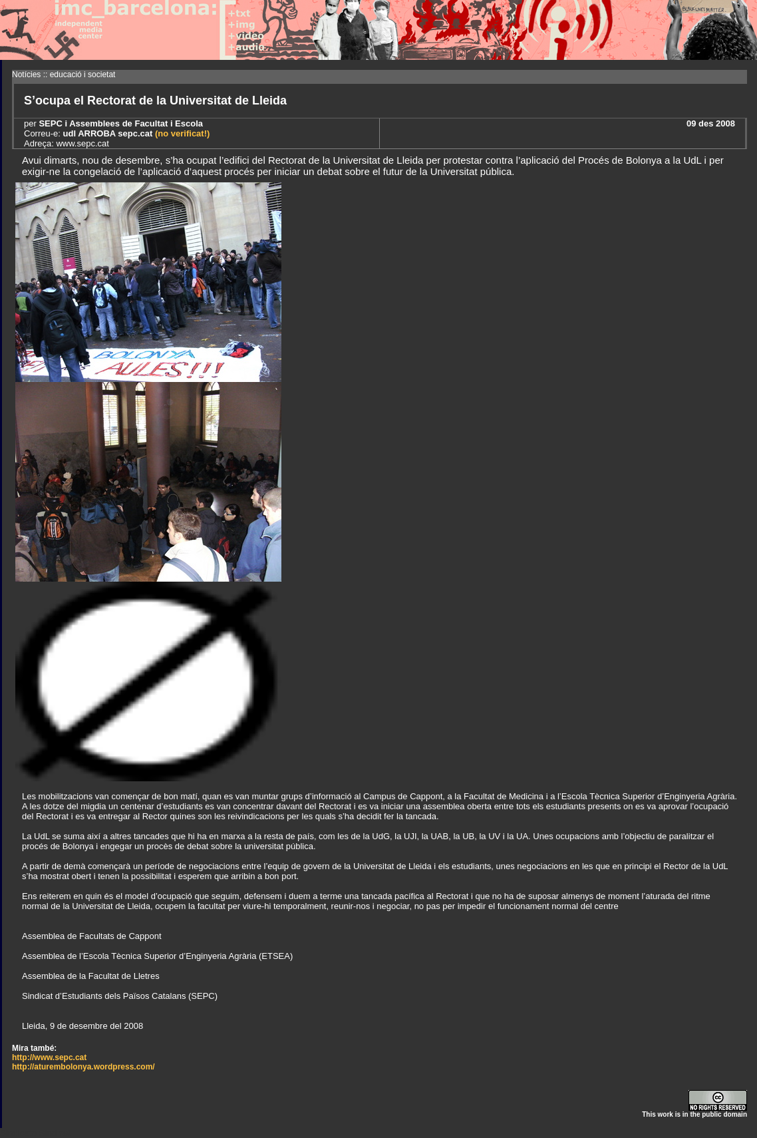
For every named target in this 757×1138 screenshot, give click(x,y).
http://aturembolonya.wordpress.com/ (83, 1066)
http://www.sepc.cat (49, 1057)
